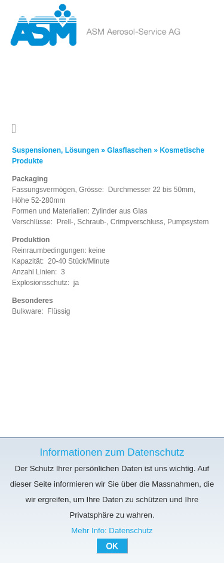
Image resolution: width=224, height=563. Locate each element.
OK (112, 545)
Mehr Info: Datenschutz (111, 530)
